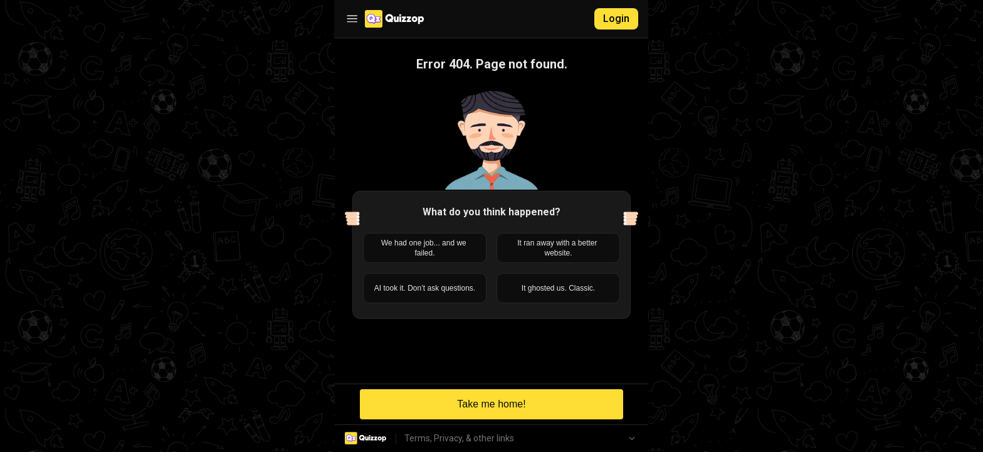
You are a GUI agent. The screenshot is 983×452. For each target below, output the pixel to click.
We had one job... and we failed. (424, 248)
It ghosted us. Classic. (558, 288)
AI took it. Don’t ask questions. (424, 288)
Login (616, 18)
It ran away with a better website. (558, 248)
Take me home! (491, 404)
